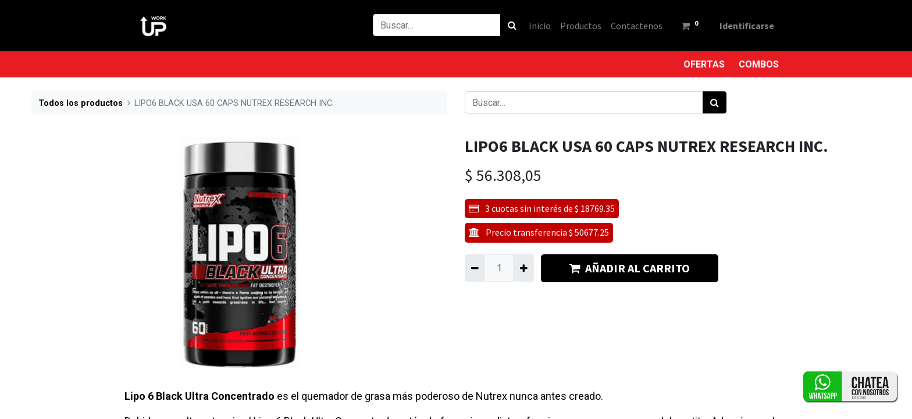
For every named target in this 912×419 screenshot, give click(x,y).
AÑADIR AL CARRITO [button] (629, 268)
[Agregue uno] (523, 267)
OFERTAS (704, 64)
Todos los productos (80, 103)
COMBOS (759, 64)
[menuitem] (539, 25)
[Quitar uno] (475, 267)
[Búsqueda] (512, 25)
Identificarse (746, 25)
